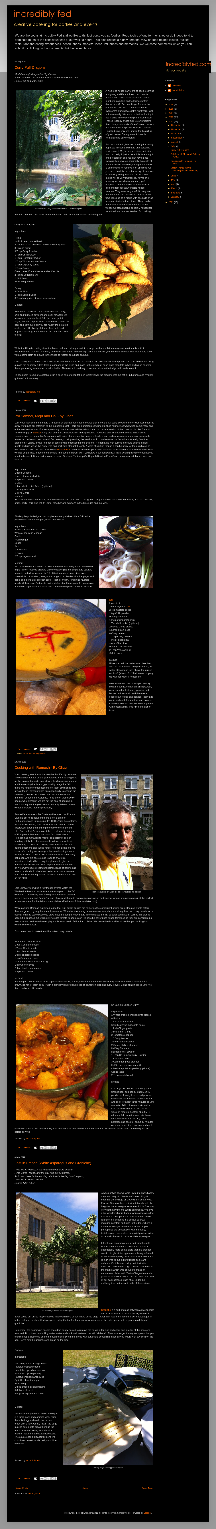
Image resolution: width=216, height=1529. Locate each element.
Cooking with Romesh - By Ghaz (41, 768)
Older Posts (147, 1488)
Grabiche (106, 1310)
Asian (25, 753)
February (175, 192)
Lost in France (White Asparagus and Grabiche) (53, 1163)
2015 (171, 109)
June (173, 175)
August (175, 142)
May (173, 180)
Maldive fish (63, 449)
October (175, 133)
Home (85, 1488)
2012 (171, 121)
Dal (111, 600)
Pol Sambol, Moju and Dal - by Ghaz (44, 416)
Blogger (147, 1513)
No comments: (24, 400)
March (174, 188)
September (176, 138)
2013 (171, 117)
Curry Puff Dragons (30, 67)
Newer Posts (21, 1488)
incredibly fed (33, 391)
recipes (32, 753)
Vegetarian (41, 753)
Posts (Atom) (34, 1493)
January (175, 197)
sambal (37, 432)
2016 (171, 104)
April (173, 184)
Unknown (176, 85)
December (176, 125)
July (173, 146)
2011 (171, 202)
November (176, 129)
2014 (171, 113)
